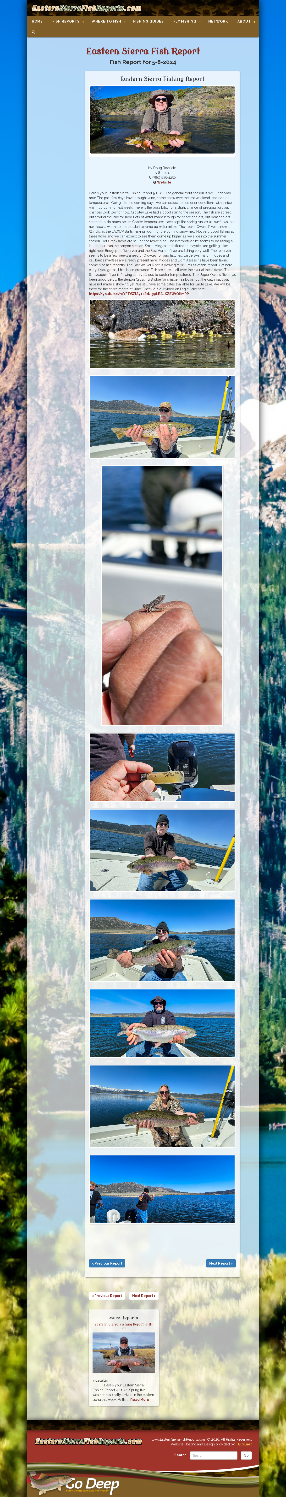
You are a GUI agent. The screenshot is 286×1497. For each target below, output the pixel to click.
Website (164, 182)
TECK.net (244, 1444)
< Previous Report (107, 1263)
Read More (139, 1400)
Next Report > (221, 1263)
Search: (180, 1455)
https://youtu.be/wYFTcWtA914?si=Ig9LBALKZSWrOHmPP (139, 294)
